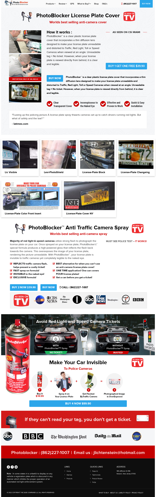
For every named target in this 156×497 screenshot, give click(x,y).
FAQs (94, 482)
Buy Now (146, 4)
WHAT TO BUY (104, 493)
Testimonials (96, 475)
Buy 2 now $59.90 (24, 287)
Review (62, 4)
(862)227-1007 (130, 4)
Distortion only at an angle (25, 79)
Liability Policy (125, 493)
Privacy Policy (137, 493)
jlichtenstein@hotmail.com (119, 452)
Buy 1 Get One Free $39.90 (126, 66)
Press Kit (95, 471)
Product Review (97, 479)
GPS (72, 4)
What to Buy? (83, 4)
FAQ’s (104, 4)
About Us (114, 493)
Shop (96, 4)
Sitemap (69, 475)
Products (50, 4)
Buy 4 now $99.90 (78, 403)
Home (69, 471)
